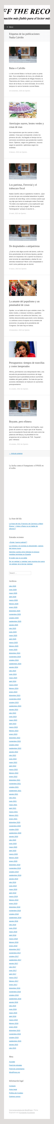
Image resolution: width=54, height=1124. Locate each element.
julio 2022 (12, 755)
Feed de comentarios (16, 1069)
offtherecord (19, 13)
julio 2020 (12, 840)
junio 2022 (13, 759)
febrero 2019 (13, 900)
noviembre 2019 (15, 868)
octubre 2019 (14, 872)
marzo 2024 (13, 685)
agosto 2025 (13, 625)
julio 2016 (12, 1006)
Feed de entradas (15, 1065)
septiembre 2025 (15, 621)
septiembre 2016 (15, 999)
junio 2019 (13, 886)
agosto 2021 (13, 794)
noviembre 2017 (15, 953)
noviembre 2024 (15, 657)
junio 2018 (13, 928)
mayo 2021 (13, 805)
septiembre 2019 (15, 875)
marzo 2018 (13, 939)
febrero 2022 (13, 773)
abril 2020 (12, 851)
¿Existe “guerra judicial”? (18, 542)
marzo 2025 (13, 642)
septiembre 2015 (15, 1041)
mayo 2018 (13, 932)
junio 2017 (13, 970)
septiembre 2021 (15, 791)
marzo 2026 (13, 600)
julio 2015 (12, 1048)
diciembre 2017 (14, 949)
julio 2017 (12, 967)
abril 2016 (12, 1016)
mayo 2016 (13, 1013)
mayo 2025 (13, 635)
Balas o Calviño (17, 68)
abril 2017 (12, 974)
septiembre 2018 (15, 918)
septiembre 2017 (15, 960)
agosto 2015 (13, 1045)
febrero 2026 (13, 604)
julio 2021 (12, 798)
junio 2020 (13, 844)
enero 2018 (13, 946)
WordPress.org (14, 1072)
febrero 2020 (13, 858)
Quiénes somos (14, 1096)
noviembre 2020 (15, 826)
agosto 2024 (13, 667)
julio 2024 (12, 671)
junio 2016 (13, 1009)
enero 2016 (13, 1027)
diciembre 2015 (14, 1030)
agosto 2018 (13, 921)
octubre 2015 (14, 1037)
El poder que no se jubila (18, 558)
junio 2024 (13, 674)
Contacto (12, 1086)
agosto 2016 (13, 1002)
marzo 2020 (13, 854)
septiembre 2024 (15, 664)
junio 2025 (13, 632)
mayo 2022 (13, 762)
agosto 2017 (13, 963)
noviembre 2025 (15, 614)
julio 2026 (12, 586)
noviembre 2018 (15, 911)
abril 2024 (12, 681)
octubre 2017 (14, 956)
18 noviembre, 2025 (15, 91)
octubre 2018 (14, 914)
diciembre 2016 (14, 988)
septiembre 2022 (15, 748)
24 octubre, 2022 (14, 444)
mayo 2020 (13, 847)
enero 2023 (13, 734)
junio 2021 (13, 801)
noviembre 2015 (15, 1034)
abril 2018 (12, 935)
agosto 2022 (13, 752)
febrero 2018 (13, 942)
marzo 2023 (13, 727)
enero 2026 (13, 607)
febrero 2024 (13, 688)
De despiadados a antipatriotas (24, 246)
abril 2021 (12, 808)
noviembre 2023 (15, 699)
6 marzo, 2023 (14, 269)
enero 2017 (13, 985)
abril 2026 (12, 597)
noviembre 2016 (15, 992)
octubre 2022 (14, 745)
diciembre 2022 (14, 738)
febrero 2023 (13, 731)
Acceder (12, 1062)
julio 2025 (12, 628)
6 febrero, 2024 (14, 152)
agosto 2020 (13, 836)
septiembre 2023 (15, 706)
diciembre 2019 (14, 865)
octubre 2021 (14, 787)
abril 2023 (12, 724)
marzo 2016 (13, 1020)
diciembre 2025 (14, 611)
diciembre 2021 (14, 780)
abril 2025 (12, 639)
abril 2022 (12, 766)
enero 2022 (13, 777)
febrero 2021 (13, 815)
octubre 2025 (14, 618)
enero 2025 (13, 650)
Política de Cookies (16, 1093)
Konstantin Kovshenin (27, 1113)
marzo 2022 (13, 769)
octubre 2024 (14, 660)
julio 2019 (12, 882)
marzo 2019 (13, 896)
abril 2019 (12, 893)
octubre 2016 (14, 995)
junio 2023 (13, 717)
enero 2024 (13, 692)
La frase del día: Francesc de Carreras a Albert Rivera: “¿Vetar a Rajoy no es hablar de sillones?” (26, 526)
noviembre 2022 (15, 741)
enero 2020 (13, 861)
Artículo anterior (16, 453)
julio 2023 (12, 713)
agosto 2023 (13, 709)
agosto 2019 (13, 879)
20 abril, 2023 (13, 213)
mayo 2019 (13, 889)
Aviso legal (13, 1089)
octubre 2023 (14, 702)
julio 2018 (12, 925)
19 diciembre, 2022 (15, 330)
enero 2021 (13, 819)
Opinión (27, 91)
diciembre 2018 (14, 907)
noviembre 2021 (15, 784)
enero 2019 (13, 903)
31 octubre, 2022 (14, 389)
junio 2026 (13, 590)
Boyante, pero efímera (20, 421)
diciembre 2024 (14, 653)
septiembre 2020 (15, 833)
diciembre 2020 (14, 822)
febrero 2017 (13, 981)
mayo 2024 (13, 678)
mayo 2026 (13, 593)
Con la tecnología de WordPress (21, 1110)
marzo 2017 (13, 978)
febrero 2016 (13, 1023)
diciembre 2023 (14, 695)
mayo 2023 (13, 720)
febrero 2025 (13, 646)
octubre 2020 (14, 829)
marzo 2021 (13, 812)
